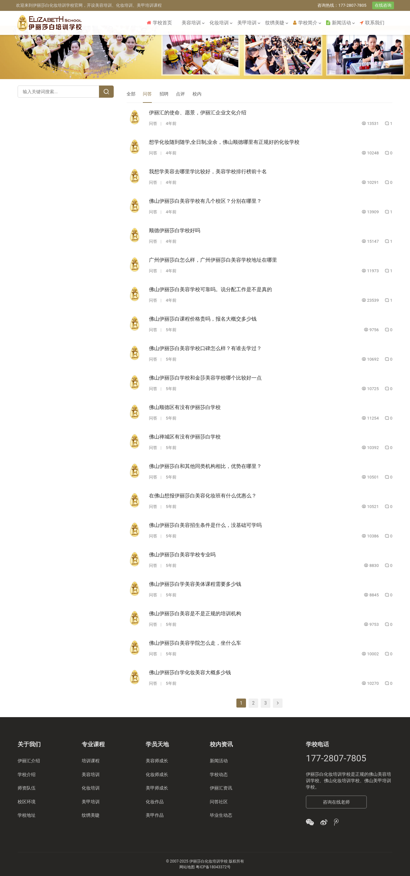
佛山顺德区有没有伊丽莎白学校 (185, 407)
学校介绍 (27, 774)
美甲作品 (155, 814)
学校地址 (27, 814)
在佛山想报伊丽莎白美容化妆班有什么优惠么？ (203, 496)
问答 (147, 93)
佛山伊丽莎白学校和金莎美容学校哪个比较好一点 (205, 378)
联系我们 (372, 23)
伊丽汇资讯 (221, 787)
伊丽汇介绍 (29, 760)
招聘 (164, 93)
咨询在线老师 (336, 802)
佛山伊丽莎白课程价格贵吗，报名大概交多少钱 (203, 319)
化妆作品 (155, 801)
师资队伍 (27, 787)
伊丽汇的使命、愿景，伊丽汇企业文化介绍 (197, 113)
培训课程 (91, 760)
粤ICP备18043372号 (213, 866)
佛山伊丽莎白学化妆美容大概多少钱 (190, 672)
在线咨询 (383, 5)
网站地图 (187, 866)
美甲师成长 (157, 787)
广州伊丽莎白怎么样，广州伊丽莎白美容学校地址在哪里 (213, 260)
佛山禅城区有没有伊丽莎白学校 (185, 437)
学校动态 (219, 774)
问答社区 (219, 801)
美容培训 (191, 23)
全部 (131, 93)
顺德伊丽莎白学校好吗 (174, 230)
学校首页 (159, 23)
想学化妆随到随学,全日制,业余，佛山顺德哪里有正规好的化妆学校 (224, 142)
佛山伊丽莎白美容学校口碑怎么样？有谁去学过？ (205, 348)
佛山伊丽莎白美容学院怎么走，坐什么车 (195, 643)
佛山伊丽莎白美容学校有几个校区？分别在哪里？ (205, 201)
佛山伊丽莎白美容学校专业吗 (182, 555)
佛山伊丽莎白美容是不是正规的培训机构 (195, 613)
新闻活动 (338, 23)
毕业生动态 (221, 814)
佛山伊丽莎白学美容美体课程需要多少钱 (195, 584)
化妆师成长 (157, 774)
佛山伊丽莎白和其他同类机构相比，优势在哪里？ (205, 466)
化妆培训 (219, 23)
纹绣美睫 (274, 23)
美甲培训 (247, 23)
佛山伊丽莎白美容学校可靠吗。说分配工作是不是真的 (210, 289)
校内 (197, 93)
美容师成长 (157, 760)
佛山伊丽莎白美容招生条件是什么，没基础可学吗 (205, 525)
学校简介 (305, 23)
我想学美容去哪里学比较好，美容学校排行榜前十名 (208, 171)
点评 (180, 93)
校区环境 (27, 801)
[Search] (106, 92)
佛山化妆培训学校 (342, 780)
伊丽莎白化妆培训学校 (328, 774)
